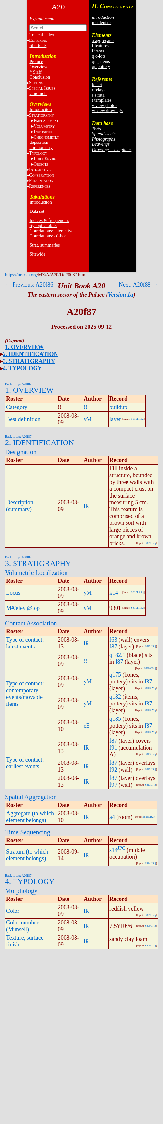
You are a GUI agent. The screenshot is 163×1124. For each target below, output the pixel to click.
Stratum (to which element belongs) (27, 855)
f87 (113, 646)
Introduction (40, 109)
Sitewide (37, 254)
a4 (112, 817)
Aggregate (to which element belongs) (30, 816)
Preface (36, 61)
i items (98, 51)
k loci (97, 84)
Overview (38, 66)
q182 (115, 697)
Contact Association (31, 623)
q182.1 (117, 655)
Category (16, 407)
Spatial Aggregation (30, 796)
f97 (113, 785)
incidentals (101, 22)
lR (86, 506)
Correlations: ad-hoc (47, 236)
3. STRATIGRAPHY (29, 361)
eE (87, 725)
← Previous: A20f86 (29, 284)
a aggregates (103, 40)
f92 (113, 769)
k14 (113, 593)
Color (12, 911)
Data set (36, 211)
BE (45, 158)
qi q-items (101, 61)
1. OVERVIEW (24, 347)
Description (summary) (19, 505)
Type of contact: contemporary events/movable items (25, 693)
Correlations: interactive (51, 230)
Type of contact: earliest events (25, 763)
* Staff (35, 72)
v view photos (104, 105)
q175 (115, 674)
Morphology (21, 890)
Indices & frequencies (49, 220)
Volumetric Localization (36, 572)
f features (100, 45)
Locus (13, 593)
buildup (118, 407)
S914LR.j (150, 863)
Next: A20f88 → (138, 284)
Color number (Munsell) (22, 926)
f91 (113, 747)
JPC (121, 848)
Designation (20, 451)
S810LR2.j (148, 816)
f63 (113, 640)
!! (85, 407)
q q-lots (98, 56)
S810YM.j (150, 668)
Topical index (41, 34)
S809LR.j (150, 543)
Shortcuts (37, 45)
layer (115, 419)
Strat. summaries (44, 245)
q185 (115, 719)
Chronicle (38, 93)
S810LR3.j (137, 418)
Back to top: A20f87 (18, 384)
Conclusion (39, 77)
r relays (98, 89)
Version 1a (120, 295)
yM (88, 419)
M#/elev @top (23, 608)
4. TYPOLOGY (22, 368)
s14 (113, 850)
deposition (38, 142)
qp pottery (101, 66)
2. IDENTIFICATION (30, 354)
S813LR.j (150, 646)
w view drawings (107, 110)
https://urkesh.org (21, 274)
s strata (98, 95)
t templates (101, 100)
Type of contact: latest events (25, 643)
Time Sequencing (27, 832)
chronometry (41, 147)
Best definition (23, 419)
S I (42, 88)
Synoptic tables (43, 225)
